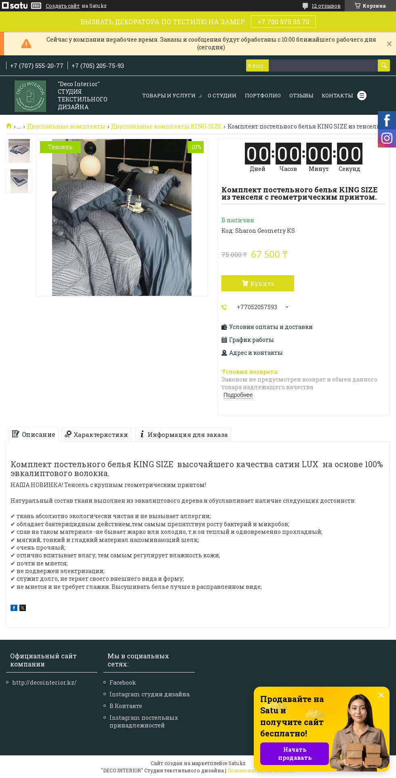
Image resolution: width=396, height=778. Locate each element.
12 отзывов (326, 5)
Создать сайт (63, 5)
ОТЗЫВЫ (301, 95)
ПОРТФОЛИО (263, 95)
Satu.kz (237, 763)
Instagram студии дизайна (150, 694)
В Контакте (126, 706)
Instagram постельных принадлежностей (144, 721)
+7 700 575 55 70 (283, 21)
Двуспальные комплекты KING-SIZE (166, 126)
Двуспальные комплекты (66, 126)
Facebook (123, 682)
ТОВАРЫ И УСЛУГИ (169, 95)
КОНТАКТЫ (337, 95)
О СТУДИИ (222, 95)
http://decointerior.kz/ (44, 682)
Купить (262, 283)
